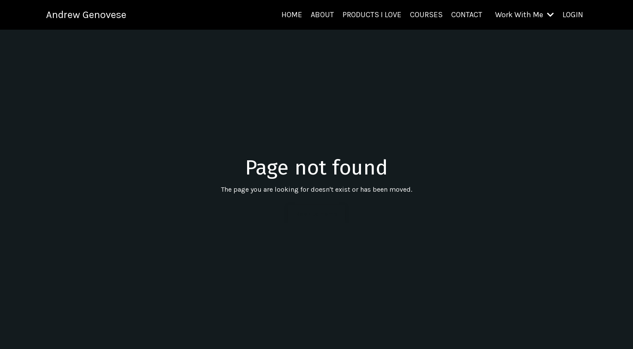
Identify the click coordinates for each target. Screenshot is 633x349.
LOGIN (573, 14)
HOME (291, 14)
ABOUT (322, 14)
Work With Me (524, 14)
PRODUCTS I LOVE (371, 14)
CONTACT (466, 14)
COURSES (426, 14)
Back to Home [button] (316, 213)
